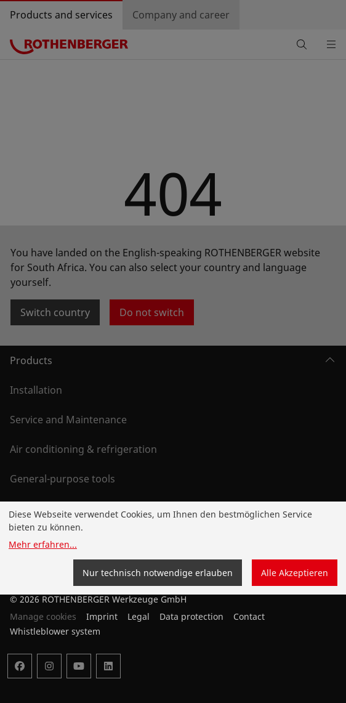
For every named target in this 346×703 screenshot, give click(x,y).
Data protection (191, 616)
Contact (249, 616)
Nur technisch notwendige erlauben (157, 573)
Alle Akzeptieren (294, 573)
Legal (138, 616)
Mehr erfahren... (43, 544)
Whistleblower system (55, 631)
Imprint (102, 616)
